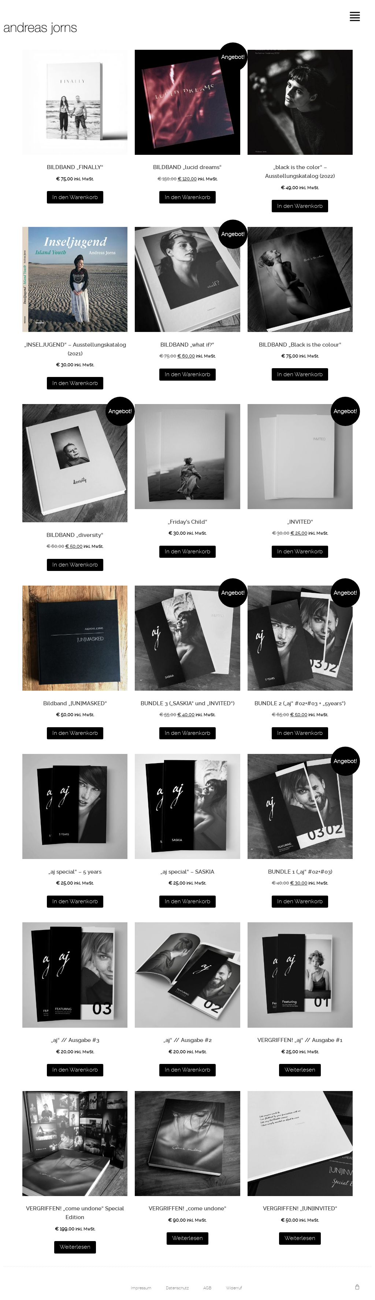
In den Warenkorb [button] (75, 197)
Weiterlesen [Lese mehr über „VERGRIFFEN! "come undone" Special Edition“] (75, 1247)
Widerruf (234, 1287)
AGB (207, 1287)
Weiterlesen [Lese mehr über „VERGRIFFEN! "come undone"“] (187, 1238)
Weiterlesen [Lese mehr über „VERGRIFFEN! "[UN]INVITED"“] (300, 1238)
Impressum (141, 1287)
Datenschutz (177, 1287)
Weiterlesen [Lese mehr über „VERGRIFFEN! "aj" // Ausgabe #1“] (300, 1069)
